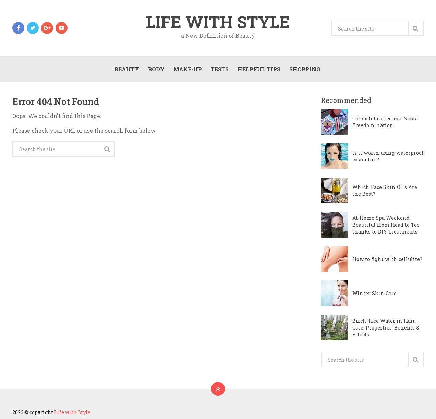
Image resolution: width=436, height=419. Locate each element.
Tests (220, 69)
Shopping (304, 69)
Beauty (126, 69)
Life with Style (218, 22)
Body (156, 69)
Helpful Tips (259, 69)
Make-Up (187, 69)
